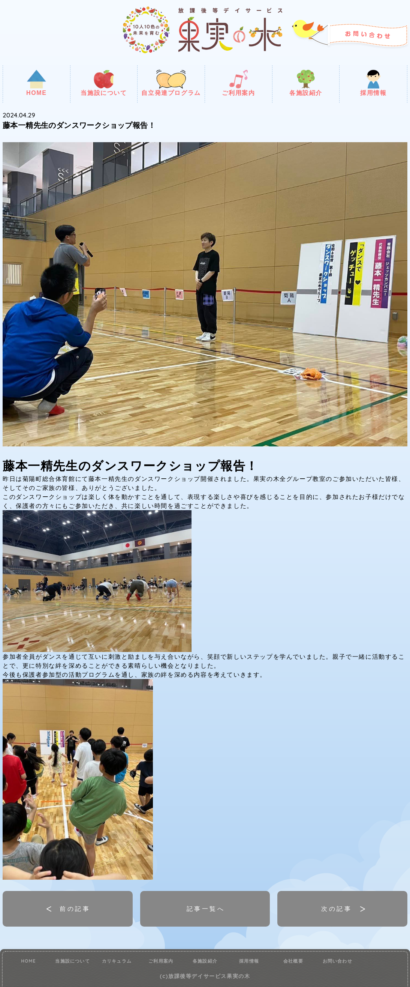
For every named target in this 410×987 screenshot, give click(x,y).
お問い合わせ (337, 961)
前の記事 (75, 909)
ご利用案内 (238, 83)
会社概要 (293, 961)
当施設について (104, 83)
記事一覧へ (206, 909)
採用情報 (373, 83)
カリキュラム (117, 961)
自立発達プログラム (171, 83)
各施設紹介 (305, 83)
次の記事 (336, 909)
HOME (36, 83)
